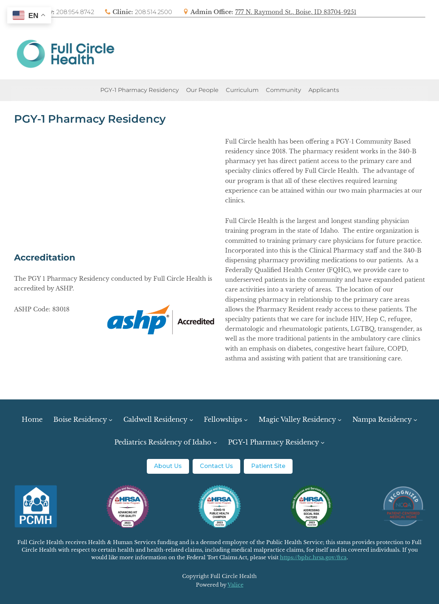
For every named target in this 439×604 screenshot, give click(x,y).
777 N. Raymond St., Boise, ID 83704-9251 (295, 12)
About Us (168, 466)
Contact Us (216, 466)
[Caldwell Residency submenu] (158, 420)
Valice (235, 585)
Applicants (323, 90)
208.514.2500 (153, 12)
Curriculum (242, 90)
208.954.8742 (75, 12)
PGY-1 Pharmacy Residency (139, 90)
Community (283, 90)
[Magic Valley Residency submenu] (300, 420)
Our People (202, 90)
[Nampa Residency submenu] (384, 420)
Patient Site (268, 466)
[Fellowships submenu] (225, 420)
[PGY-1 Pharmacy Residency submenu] (276, 442)
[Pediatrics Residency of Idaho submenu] (165, 442)
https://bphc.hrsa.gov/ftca (313, 557)
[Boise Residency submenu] (83, 420)
